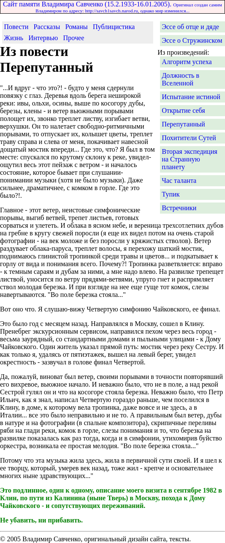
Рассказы (46, 26)
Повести (16, 26)
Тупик (171, 194)
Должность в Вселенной (180, 79)
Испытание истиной (191, 96)
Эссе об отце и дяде (190, 26)
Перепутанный (183, 124)
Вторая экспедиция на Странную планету (189, 159)
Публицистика (114, 26)
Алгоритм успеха (187, 61)
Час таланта (179, 180)
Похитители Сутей (189, 137)
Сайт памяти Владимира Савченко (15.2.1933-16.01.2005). (112, 6)
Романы (76, 26)
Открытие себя (183, 110)
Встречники (179, 207)
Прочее (73, 37)
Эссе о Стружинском (192, 40)
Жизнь (13, 37)
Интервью (43, 37)
